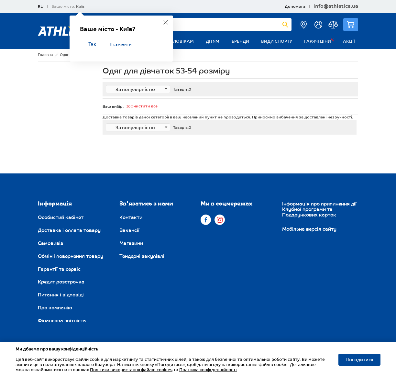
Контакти (130, 217)
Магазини (131, 243)
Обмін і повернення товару (70, 256)
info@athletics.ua (336, 6)
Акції (349, 41)
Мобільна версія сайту (309, 229)
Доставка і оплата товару (69, 230)
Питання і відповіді (61, 295)
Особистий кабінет (60, 217)
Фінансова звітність (62, 321)
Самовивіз (50, 243)
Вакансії (129, 230)
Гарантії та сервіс (59, 269)
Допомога (295, 6)
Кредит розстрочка (61, 282)
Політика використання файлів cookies (131, 369)
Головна (45, 55)
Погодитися (359, 359)
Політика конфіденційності (208, 369)
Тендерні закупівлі (141, 256)
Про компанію (55, 308)
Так (92, 44)
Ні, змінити (121, 44)
